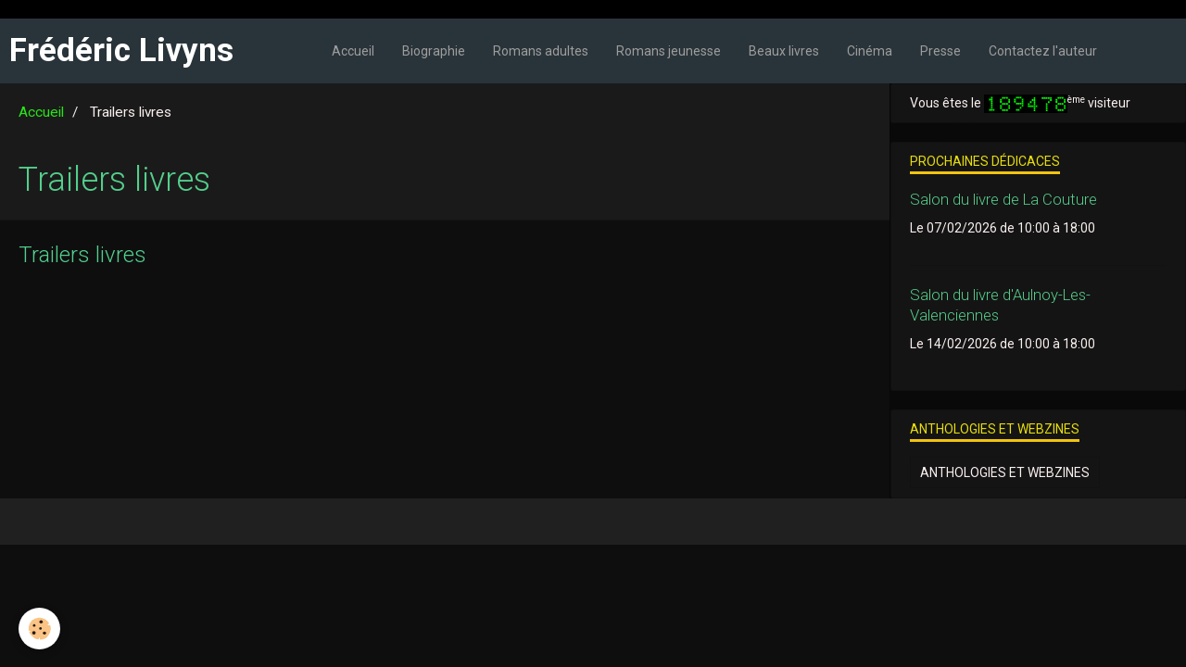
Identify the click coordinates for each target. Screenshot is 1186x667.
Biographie (433, 51)
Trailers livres (82, 255)
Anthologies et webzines (1005, 472)
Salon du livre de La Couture (1003, 199)
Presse (940, 51)
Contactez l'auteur (1043, 51)
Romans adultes (540, 51)
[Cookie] (39, 628)
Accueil (353, 51)
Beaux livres (784, 51)
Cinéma (869, 51)
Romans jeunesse (668, 51)
